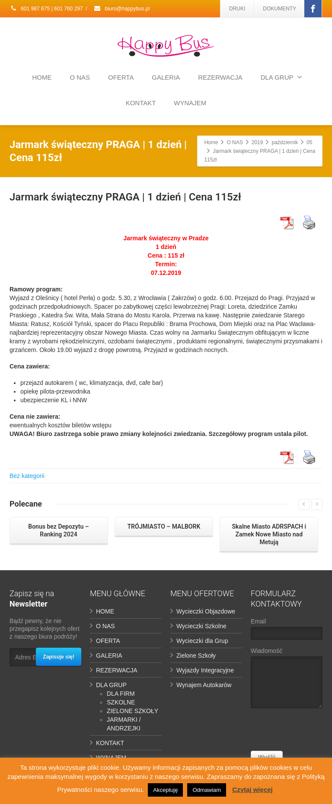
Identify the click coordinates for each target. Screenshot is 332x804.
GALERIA (166, 77)
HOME (42, 77)
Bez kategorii (27, 475)
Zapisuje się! (58, 657)
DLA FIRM (121, 693)
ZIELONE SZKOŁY (132, 710)
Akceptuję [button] (165, 790)
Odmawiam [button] (206, 790)
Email (286, 631)
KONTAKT (141, 103)
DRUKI (237, 9)
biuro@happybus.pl (121, 9)
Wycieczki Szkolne (201, 626)
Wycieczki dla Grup (202, 640)
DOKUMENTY (279, 9)
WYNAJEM (190, 103)
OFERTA (121, 77)
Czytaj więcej (252, 789)
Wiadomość (286, 680)
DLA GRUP (281, 77)
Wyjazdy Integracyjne (205, 670)
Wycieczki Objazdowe (205, 611)
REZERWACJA (220, 77)
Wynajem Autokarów (203, 684)
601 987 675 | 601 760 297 (46, 9)
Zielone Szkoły (196, 655)
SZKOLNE (121, 702)
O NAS (80, 77)
